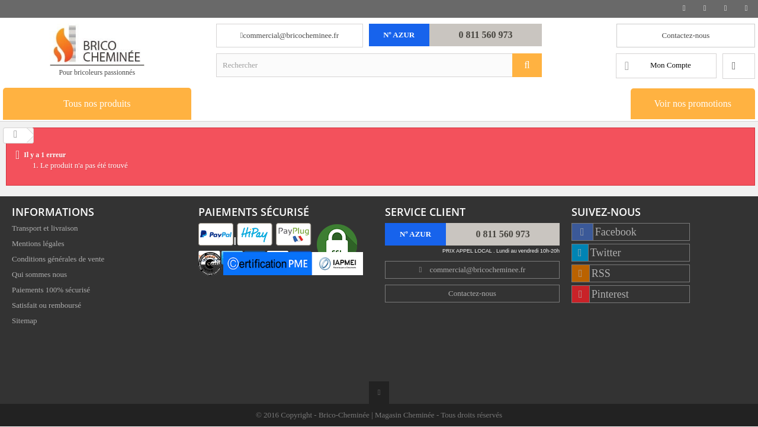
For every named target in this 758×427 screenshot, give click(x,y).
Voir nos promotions (692, 103)
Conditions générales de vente (58, 260)
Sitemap (24, 321)
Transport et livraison (45, 229)
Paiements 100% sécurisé (51, 290)
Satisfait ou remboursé (46, 306)
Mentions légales (38, 244)
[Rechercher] (527, 65)
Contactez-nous (686, 35)
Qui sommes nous (39, 275)
